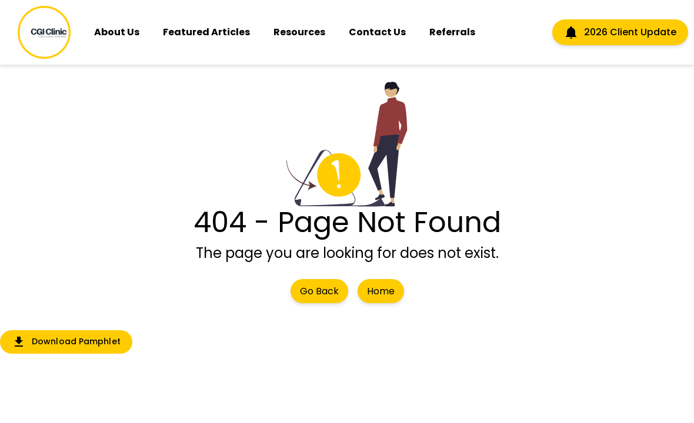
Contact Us (377, 32)
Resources (299, 32)
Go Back (319, 291)
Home (381, 291)
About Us (116, 32)
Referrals (452, 32)
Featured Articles (206, 32)
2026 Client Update (620, 32)
